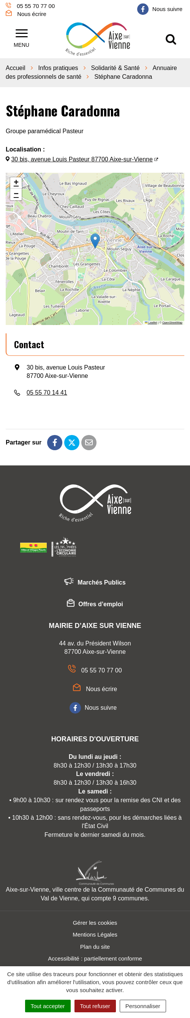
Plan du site (95, 946)
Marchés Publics (94, 583)
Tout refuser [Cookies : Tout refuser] (95, 1006)
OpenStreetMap (172, 322)
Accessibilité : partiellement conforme (95, 958)
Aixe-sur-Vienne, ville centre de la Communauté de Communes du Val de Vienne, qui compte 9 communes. (95, 894)
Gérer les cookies (95, 922)
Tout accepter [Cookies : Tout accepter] (48, 1006)
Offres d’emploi (95, 604)
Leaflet (151, 322)
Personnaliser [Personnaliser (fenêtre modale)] (142, 1006)
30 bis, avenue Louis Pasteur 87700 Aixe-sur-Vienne (81, 159)
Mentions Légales (95, 934)
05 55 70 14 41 (47, 392)
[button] (95, 241)
